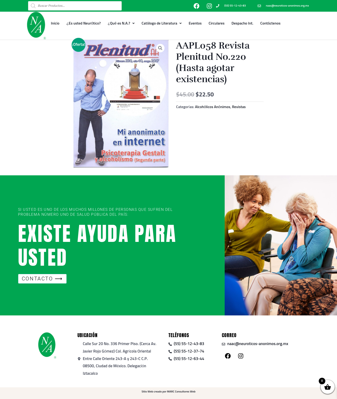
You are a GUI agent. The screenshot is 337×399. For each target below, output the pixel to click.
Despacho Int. (242, 23)
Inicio (55, 23)
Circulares (217, 23)
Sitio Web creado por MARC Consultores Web (168, 391)
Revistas (239, 107)
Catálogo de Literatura (162, 23)
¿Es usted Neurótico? (83, 23)
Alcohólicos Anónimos (212, 107)
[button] (160, 48)
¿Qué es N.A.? (121, 23)
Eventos (195, 23)
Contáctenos (270, 23)
